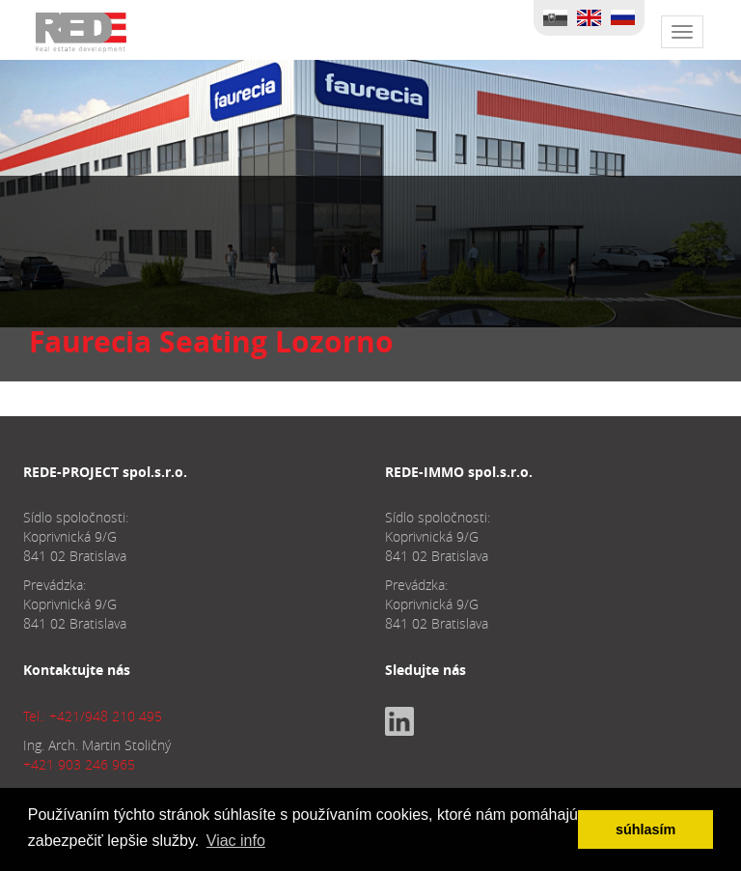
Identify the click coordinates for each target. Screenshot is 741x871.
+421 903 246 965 (79, 764)
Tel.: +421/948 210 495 (92, 716)
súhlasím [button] (645, 829)
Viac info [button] (235, 840)
